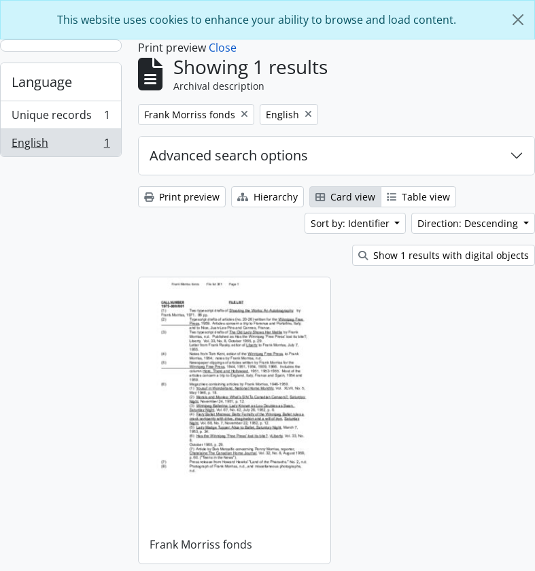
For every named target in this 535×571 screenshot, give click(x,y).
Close (223, 47)
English (60, 145)
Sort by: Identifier (351, 223)
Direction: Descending (469, 223)
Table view (418, 196)
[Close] (518, 20)
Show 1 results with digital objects (443, 255)
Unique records (60, 118)
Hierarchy (267, 196)
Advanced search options (229, 155)
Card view (345, 196)
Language (42, 82)
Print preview (182, 196)
